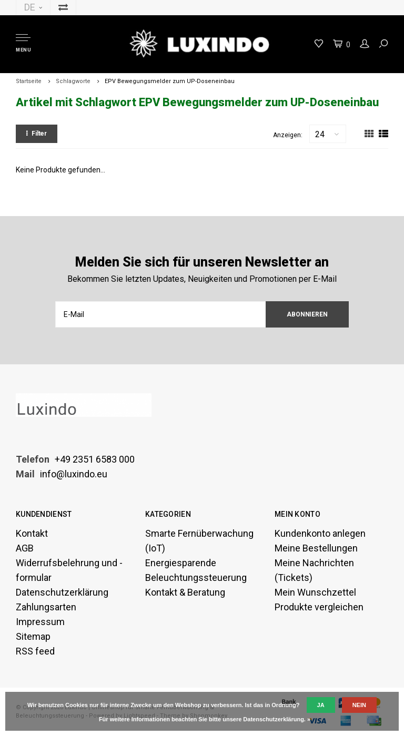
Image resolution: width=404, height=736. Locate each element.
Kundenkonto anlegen (320, 533)
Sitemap (33, 636)
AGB (25, 548)
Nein (359, 705)
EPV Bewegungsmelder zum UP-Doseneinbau (170, 81)
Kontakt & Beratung (185, 592)
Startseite (29, 81)
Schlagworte (73, 81)
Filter (36, 133)
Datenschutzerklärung (62, 592)
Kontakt (32, 533)
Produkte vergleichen (319, 606)
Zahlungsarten (46, 606)
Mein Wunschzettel (315, 592)
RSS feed (35, 651)
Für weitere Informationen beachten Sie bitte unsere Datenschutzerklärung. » (204, 719)
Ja (321, 705)
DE (33, 7)
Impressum (40, 621)
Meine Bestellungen (316, 548)
